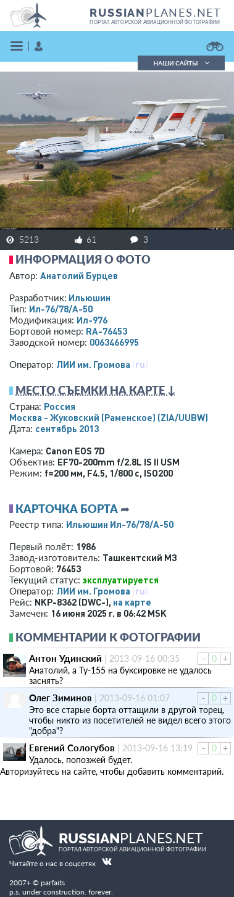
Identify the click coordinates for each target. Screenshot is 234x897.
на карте (132, 601)
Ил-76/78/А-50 (61, 308)
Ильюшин (90, 297)
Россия (59, 406)
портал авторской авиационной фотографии (155, 22)
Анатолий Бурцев (79, 275)
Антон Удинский (65, 658)
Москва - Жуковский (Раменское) (108, 417)
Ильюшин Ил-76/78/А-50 (119, 524)
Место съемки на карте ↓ (95, 390)
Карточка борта (66, 508)
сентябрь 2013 (67, 428)
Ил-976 (92, 319)
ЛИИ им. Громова (93, 364)
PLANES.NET (156, 12)
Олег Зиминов (60, 697)
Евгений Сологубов (72, 747)
